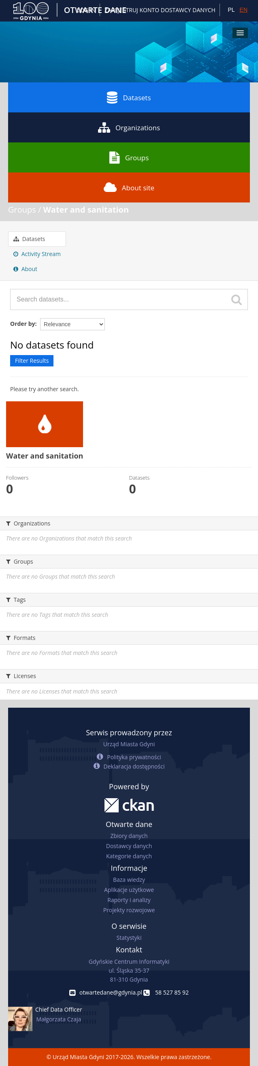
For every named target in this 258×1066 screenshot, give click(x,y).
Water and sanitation (86, 209)
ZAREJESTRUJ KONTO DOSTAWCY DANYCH (159, 10)
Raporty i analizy (129, 900)
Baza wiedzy (129, 879)
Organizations (129, 127)
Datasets (129, 97)
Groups (129, 157)
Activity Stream (37, 254)
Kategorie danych (129, 856)
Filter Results (32, 360)
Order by (22, 323)
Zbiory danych (128, 836)
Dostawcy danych (129, 846)
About (25, 269)
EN (243, 9)
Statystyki (128, 937)
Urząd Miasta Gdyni (129, 744)
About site (129, 187)
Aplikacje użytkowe (129, 890)
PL (231, 9)
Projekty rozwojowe (129, 910)
